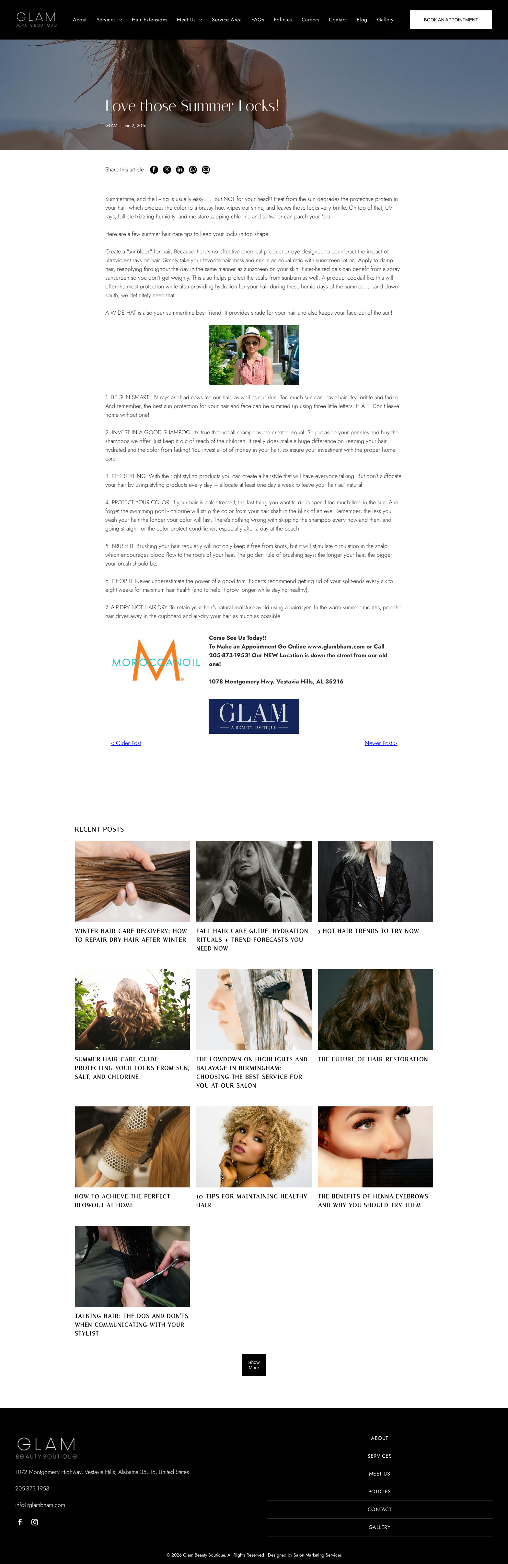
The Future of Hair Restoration (373, 1059)
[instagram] (35, 1523)
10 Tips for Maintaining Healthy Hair (251, 1201)
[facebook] (20, 1523)
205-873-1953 (32, 1489)
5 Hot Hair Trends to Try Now (368, 931)
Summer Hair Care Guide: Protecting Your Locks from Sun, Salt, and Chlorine (132, 1068)
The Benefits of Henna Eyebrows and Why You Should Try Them (373, 1201)
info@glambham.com (40, 1505)
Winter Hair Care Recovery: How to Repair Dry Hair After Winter (131, 935)
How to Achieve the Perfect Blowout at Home (122, 1201)
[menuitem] (80, 19)
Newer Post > (381, 743)
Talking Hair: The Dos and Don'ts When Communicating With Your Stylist (132, 1325)
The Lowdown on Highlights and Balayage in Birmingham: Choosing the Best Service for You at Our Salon (252, 1072)
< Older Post (125, 743)
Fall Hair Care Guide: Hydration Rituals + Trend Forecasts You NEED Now (252, 940)
